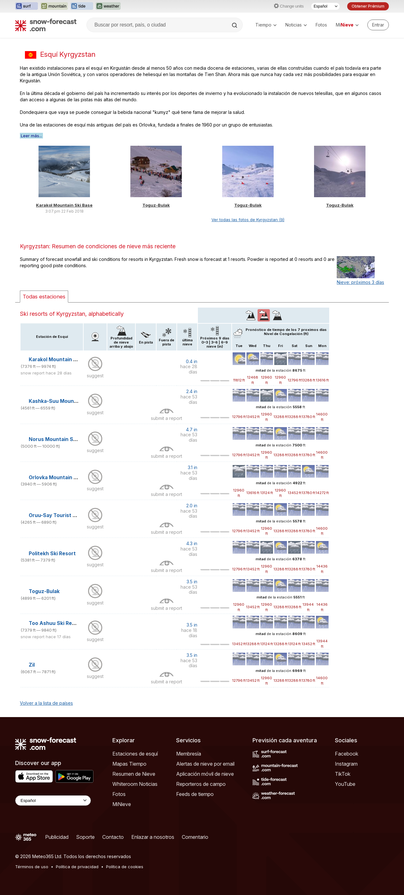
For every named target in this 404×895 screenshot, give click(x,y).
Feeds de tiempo (195, 794)
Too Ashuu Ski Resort (55, 623)
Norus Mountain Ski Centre (62, 439)
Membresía (188, 754)
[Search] (235, 25)
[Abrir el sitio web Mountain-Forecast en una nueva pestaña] (54, 6)
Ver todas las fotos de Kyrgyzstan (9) (247, 219)
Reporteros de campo (201, 784)
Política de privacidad (77, 866)
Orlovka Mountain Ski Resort (64, 477)
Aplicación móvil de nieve (205, 774)
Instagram (346, 764)
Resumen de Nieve (133, 774)
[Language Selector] (53, 800)
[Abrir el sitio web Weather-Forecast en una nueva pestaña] (108, 6)
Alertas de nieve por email (205, 764)
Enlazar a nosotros (152, 837)
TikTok (342, 774)
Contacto (113, 837)
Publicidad (56, 837)
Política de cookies (124, 866)
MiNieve (121, 804)
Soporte (85, 837)
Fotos (321, 24)
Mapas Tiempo (129, 764)
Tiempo (265, 24)
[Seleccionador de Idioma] (325, 6)
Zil (32, 665)
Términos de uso (31, 866)
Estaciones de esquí (135, 754)
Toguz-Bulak (156, 205)
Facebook (346, 754)
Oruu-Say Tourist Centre (59, 515)
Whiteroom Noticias (134, 784)
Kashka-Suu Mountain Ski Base (67, 401)
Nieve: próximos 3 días (360, 282)
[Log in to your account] (378, 25)
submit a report (166, 418)
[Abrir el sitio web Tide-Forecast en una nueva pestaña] (81, 6)
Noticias (296, 24)
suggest (95, 375)
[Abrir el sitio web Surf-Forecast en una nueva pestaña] (26, 6)
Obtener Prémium (368, 6)
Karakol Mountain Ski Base (64, 205)
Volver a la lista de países (46, 703)
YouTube (345, 784)
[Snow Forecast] (45, 25)
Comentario (195, 837)
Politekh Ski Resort (52, 553)
